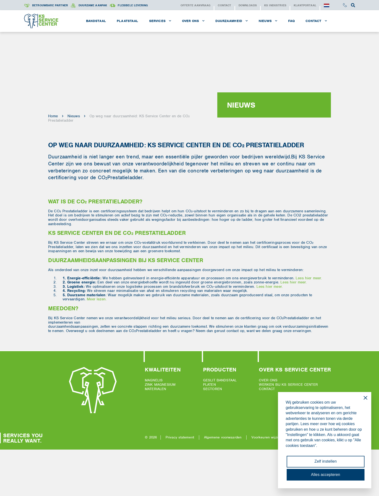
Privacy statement (180, 437)
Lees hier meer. (309, 278)
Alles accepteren (325, 475)
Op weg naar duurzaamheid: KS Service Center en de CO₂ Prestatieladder (119, 118)
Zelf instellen (325, 461)
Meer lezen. (97, 299)
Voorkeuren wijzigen (267, 437)
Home (53, 116)
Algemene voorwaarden (222, 437)
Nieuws (73, 116)
